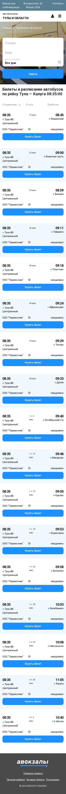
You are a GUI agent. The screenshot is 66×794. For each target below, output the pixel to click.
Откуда (10, 43)
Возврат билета (35, 779)
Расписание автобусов (29, 27)
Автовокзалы (10, 14)
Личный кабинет (16, 779)
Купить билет (33, 136)
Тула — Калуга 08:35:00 (19, 31)
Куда (8, 52)
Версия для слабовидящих (10, 5)
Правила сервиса (33, 773)
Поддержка (52, 779)
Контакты (58, 3)
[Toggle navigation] (59, 16)
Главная (6, 27)
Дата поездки (12, 59)
